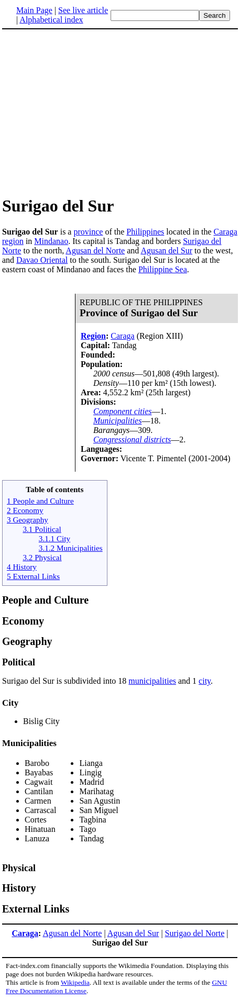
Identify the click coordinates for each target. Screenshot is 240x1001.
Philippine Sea (162, 269)
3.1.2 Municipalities (71, 547)
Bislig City (41, 721)
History (19, 888)
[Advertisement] (90, 112)
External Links (35, 909)
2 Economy (25, 510)
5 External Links (33, 576)
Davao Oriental (42, 259)
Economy (23, 621)
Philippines (145, 231)
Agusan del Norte (95, 250)
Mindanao (51, 241)
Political (18, 662)
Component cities (122, 411)
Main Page (34, 10)
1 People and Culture (40, 500)
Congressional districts (132, 439)
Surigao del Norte (195, 933)
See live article (83, 10)
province (88, 231)
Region (93, 335)
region (13, 241)
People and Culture (45, 600)
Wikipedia (75, 982)
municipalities (152, 680)
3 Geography (27, 519)
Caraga (225, 231)
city (205, 680)
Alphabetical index (51, 19)
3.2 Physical (42, 557)
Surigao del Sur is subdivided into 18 (65, 680)
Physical (19, 868)
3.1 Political (42, 529)
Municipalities (117, 420)
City (10, 703)
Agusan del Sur (166, 250)
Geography (27, 641)
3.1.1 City (54, 538)
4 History (22, 566)
